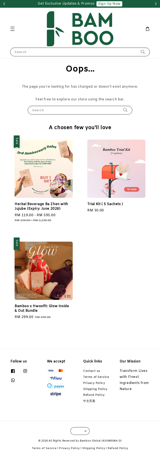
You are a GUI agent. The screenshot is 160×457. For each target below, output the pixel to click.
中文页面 (89, 401)
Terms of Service (96, 377)
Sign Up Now (109, 4)
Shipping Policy (95, 389)
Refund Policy (94, 395)
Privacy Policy (94, 383)
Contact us (91, 371)
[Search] (143, 52)
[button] (12, 28)
